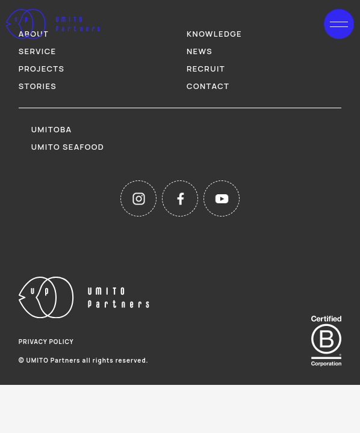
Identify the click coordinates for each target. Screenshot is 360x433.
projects (42, 68)
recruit (206, 68)
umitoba (51, 129)
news (200, 51)
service (38, 51)
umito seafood (67, 146)
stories (38, 86)
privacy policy (46, 341)
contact (208, 86)
